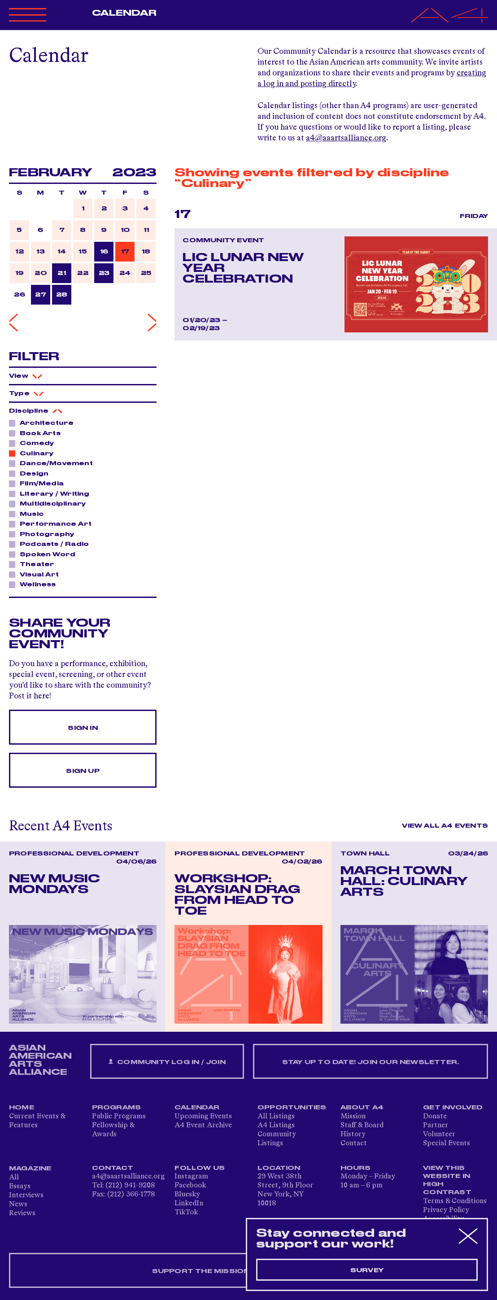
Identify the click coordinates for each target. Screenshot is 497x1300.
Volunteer (439, 1134)
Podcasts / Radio (52, 543)
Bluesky (187, 1194)
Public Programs (119, 1116)
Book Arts (37, 432)
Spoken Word (45, 554)
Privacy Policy (446, 1210)
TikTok (186, 1212)
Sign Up (82, 771)
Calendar (124, 13)
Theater (34, 563)
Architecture (44, 422)
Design (31, 473)
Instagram (191, 1176)
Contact (353, 1143)
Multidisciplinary (50, 503)
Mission (353, 1116)
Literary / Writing (52, 493)
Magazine (30, 1168)
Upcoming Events (203, 1116)
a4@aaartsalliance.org (346, 138)
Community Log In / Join (167, 1062)
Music (29, 513)
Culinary (34, 453)
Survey (367, 1270)
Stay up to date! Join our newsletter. (370, 1062)
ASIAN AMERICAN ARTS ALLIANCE (40, 1060)
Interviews (26, 1195)
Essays (20, 1186)
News (18, 1204)
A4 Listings (276, 1125)
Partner (435, 1125)
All (14, 1177)
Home (21, 1107)
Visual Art (37, 574)
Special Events (446, 1143)
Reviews (22, 1213)
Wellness (35, 584)
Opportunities (292, 1107)
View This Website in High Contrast (447, 1180)
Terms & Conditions (455, 1201)
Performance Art (53, 523)
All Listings (276, 1116)
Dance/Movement (54, 463)
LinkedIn (188, 1203)
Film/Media (39, 483)
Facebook (190, 1185)
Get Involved (453, 1107)
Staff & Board (362, 1125)
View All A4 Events (445, 826)
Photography (44, 533)
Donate (435, 1116)
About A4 (362, 1107)
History (353, 1134)
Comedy (34, 442)
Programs (116, 1107)
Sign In (82, 728)
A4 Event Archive (203, 1125)
